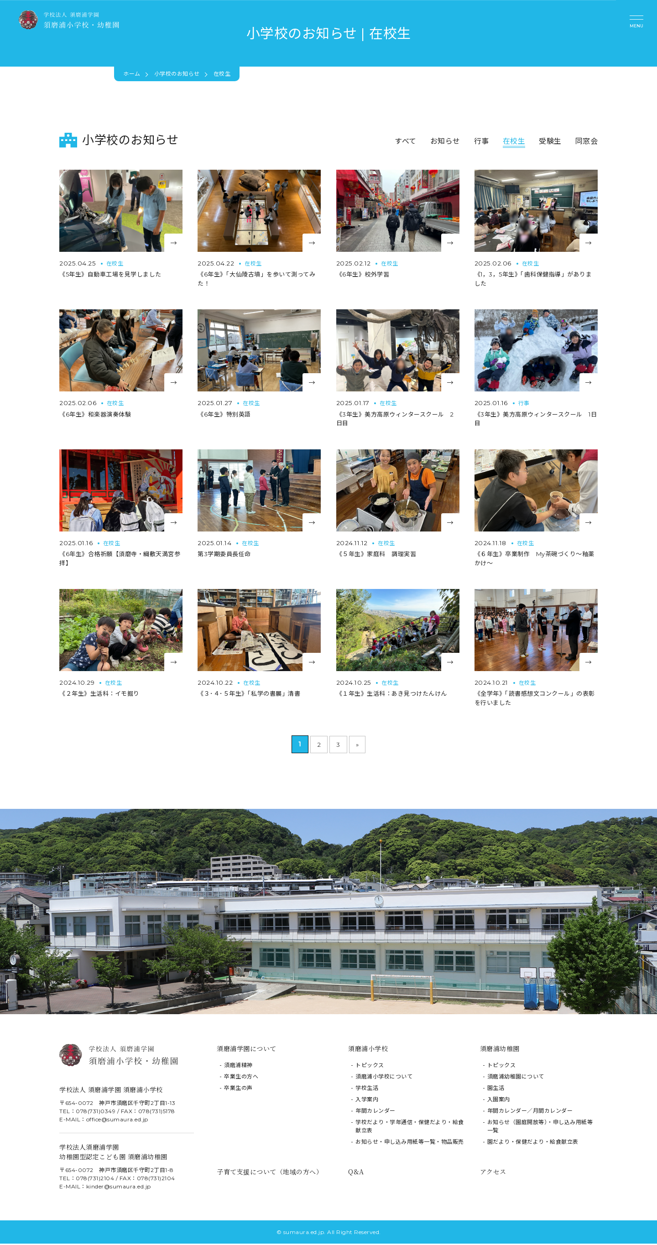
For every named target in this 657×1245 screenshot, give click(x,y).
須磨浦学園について (246, 1050)
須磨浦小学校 (368, 1050)
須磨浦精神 (238, 1066)
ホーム (132, 73)
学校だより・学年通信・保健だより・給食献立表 (409, 1128)
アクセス (493, 1173)
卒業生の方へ (241, 1078)
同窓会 (586, 141)
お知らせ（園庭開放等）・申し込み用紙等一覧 (540, 1128)
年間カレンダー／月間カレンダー (530, 1112)
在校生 (514, 141)
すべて (406, 141)
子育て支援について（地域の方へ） (270, 1173)
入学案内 (366, 1101)
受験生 (550, 141)
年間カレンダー (375, 1112)
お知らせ (445, 141)
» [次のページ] (357, 746)
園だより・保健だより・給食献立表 (533, 1143)
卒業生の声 (238, 1089)
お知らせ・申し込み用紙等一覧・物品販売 (409, 1143)
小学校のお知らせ (177, 73)
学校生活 (366, 1089)
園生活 (496, 1089)
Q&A (356, 1173)
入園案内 (498, 1101)
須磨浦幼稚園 (500, 1050)
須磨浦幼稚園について (515, 1078)
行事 (481, 141)
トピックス (369, 1066)
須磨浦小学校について (383, 1078)
